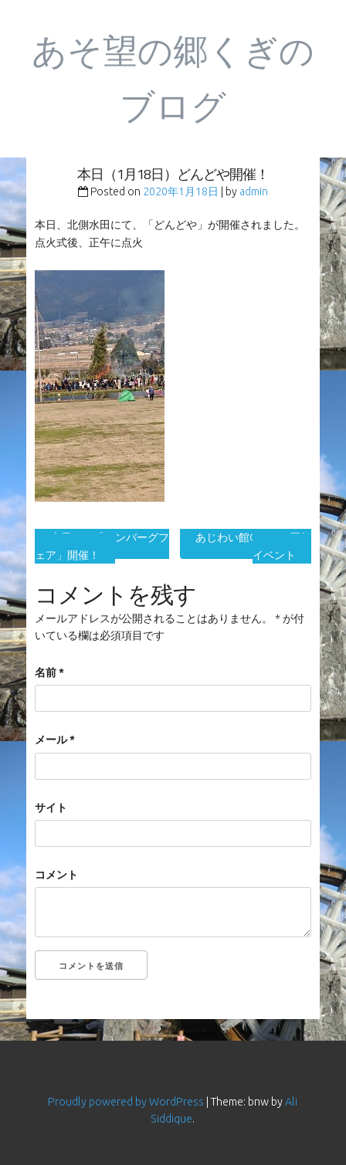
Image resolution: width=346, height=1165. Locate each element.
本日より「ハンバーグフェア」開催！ (102, 545)
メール (55, 739)
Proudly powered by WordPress (126, 1102)
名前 (49, 672)
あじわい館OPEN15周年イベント (253, 545)
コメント (56, 875)
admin (253, 191)
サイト (51, 807)
